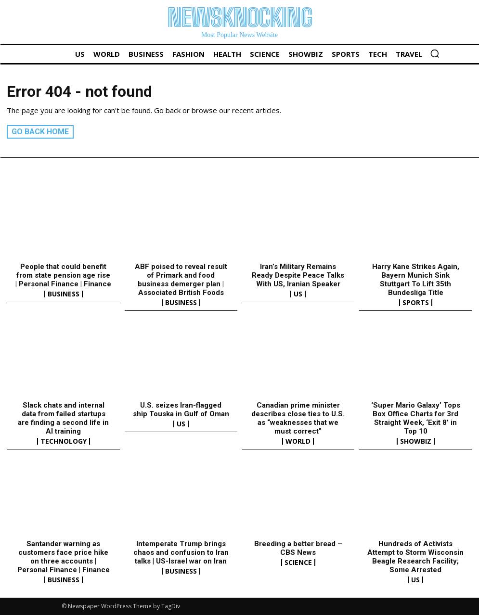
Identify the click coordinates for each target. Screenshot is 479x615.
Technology (63, 441)
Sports (415, 302)
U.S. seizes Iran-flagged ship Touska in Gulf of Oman (181, 409)
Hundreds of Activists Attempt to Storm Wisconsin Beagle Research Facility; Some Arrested (415, 556)
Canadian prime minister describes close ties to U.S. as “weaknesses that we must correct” (298, 418)
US (298, 294)
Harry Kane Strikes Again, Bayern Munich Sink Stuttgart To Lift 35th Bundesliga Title (415, 279)
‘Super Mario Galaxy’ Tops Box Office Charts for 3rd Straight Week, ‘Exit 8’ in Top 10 (415, 418)
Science (298, 562)
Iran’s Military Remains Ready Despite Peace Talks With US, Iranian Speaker (298, 275)
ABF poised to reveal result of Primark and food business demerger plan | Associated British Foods (181, 279)
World (298, 441)
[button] (434, 53)
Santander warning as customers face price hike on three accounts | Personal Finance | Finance (63, 556)
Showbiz (415, 441)
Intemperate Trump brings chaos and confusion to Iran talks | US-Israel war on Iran (181, 552)
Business (63, 294)
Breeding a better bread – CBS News (298, 548)
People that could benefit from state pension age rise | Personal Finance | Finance (63, 275)
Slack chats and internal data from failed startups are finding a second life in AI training (63, 418)
